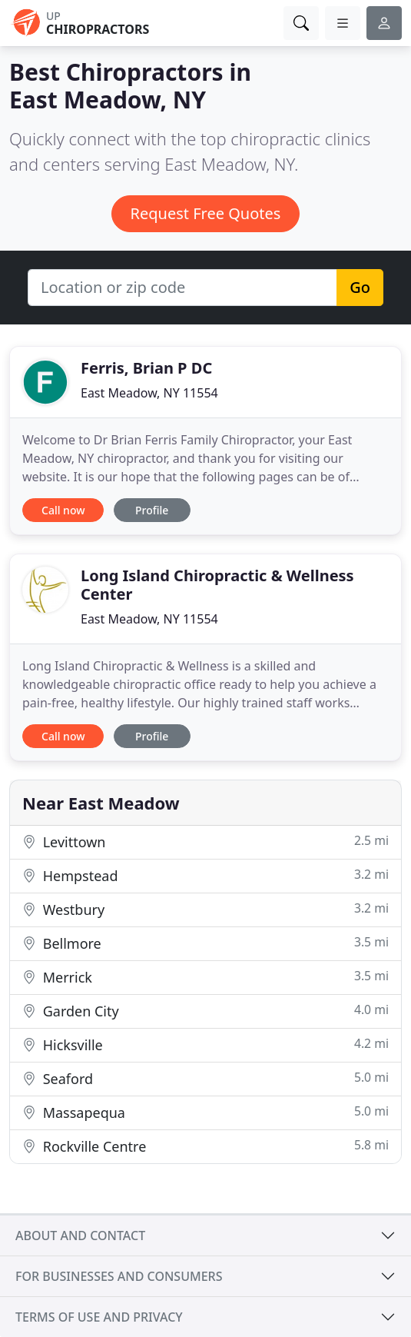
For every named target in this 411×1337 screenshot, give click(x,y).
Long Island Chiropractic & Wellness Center (217, 584)
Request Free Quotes (206, 213)
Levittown (205, 841)
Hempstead (205, 875)
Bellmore (205, 943)
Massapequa (205, 1112)
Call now (63, 510)
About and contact (80, 1235)
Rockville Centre (205, 1146)
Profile (151, 510)
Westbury (205, 909)
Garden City (205, 1010)
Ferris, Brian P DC (146, 368)
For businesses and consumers (118, 1276)
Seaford (205, 1078)
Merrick (205, 976)
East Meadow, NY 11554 (149, 392)
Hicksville (205, 1044)
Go (360, 287)
